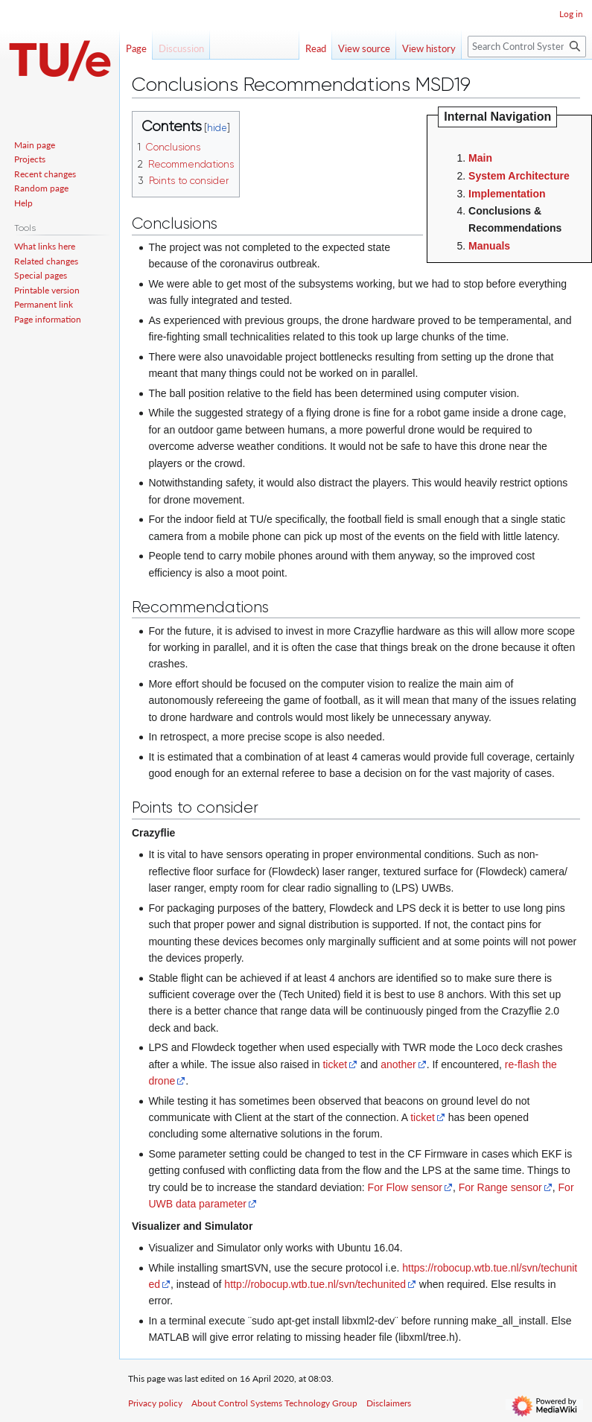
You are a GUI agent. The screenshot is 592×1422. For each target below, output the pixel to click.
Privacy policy (155, 1403)
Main (480, 158)
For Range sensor (500, 1187)
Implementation (506, 194)
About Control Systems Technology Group (274, 1403)
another (398, 1064)
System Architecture (519, 176)
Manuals (489, 246)
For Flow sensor (405, 1187)
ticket (334, 1064)
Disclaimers (388, 1403)
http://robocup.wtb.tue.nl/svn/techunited (315, 1284)
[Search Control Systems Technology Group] (527, 46)
